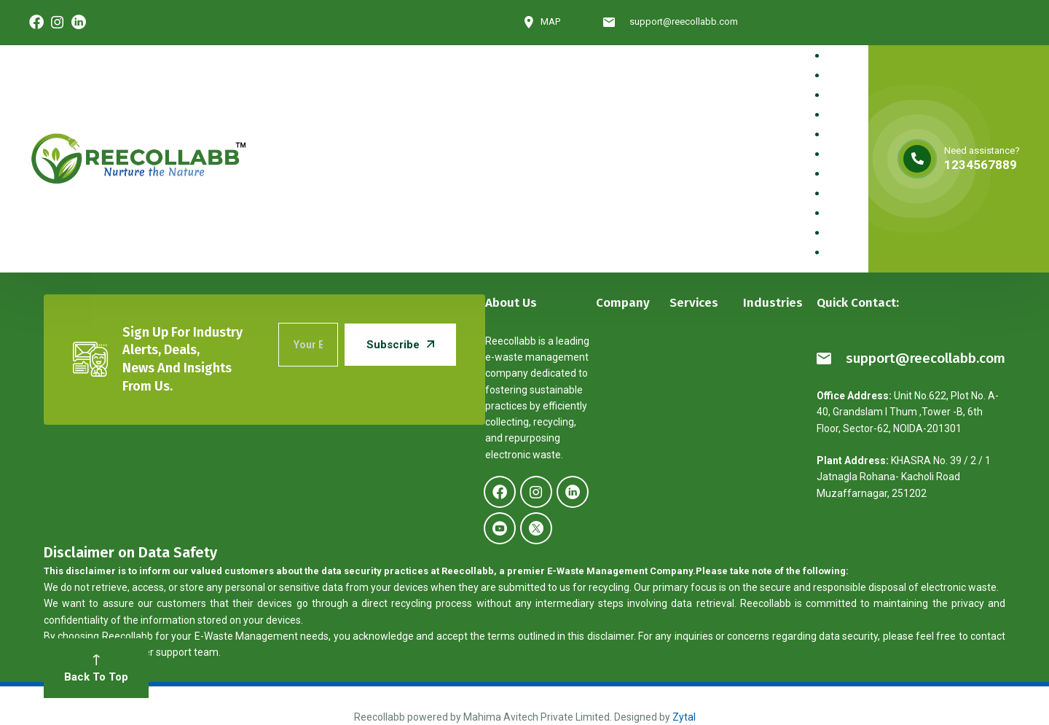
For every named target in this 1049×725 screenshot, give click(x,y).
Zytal (684, 717)
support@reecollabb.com (911, 358)
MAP (542, 22)
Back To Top (96, 668)
